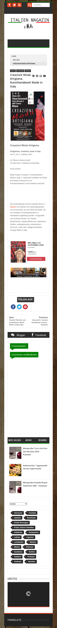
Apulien (17, 518)
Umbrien (18, 562)
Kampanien (34, 532)
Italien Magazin (29, 20)
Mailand (16, 60)
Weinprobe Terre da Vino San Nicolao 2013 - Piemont (35, 451)
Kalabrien (18, 532)
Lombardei (20, 70)
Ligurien (30, 537)
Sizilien (32, 552)
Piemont (29, 547)
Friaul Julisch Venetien (24, 527)
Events (13, 70)
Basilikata (31, 518)
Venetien (31, 562)
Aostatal (32, 513)
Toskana (31, 557)
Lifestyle (12, 579)
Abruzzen (18, 513)
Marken (33, 542)
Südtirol (17, 557)
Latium (17, 537)
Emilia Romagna (21, 523)
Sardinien (18, 552)
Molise (17, 547)
